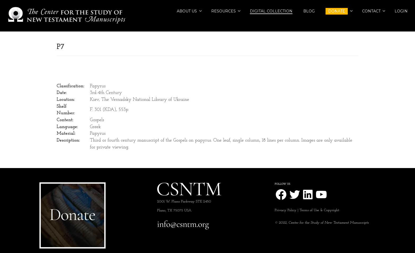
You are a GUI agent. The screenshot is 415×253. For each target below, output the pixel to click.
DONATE (336, 11)
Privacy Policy (285, 210)
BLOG (309, 11)
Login (401, 11)
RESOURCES (223, 11)
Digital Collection (271, 11)
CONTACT (371, 11)
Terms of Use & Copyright (319, 210)
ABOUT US (187, 11)
